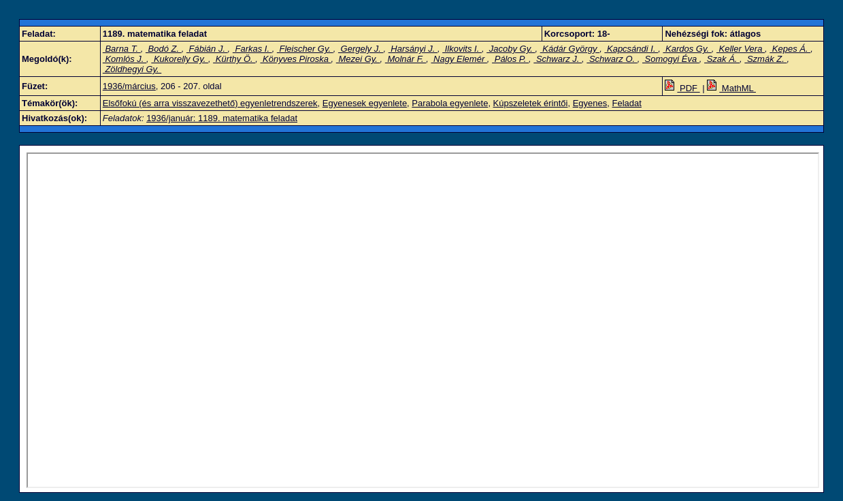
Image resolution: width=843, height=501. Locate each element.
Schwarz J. (557, 59)
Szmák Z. (765, 59)
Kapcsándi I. (631, 49)
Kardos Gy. (687, 49)
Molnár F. (405, 59)
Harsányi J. (413, 49)
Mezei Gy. (358, 59)
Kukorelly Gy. (179, 59)
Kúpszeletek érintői (530, 103)
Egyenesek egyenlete (365, 103)
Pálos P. (510, 59)
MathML (731, 88)
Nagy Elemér (458, 59)
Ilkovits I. (462, 49)
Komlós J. (124, 59)
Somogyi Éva (670, 59)
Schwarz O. (611, 59)
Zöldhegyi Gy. (132, 69)
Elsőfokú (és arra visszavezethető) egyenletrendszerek (210, 103)
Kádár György (569, 49)
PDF (682, 88)
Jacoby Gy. (510, 49)
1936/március (129, 86)
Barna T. (122, 49)
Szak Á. (722, 59)
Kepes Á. (790, 49)
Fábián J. (207, 49)
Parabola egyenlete (450, 103)
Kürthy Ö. (234, 59)
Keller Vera (740, 49)
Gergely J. (360, 49)
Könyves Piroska (296, 59)
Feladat (627, 103)
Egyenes (590, 103)
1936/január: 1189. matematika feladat (221, 118)
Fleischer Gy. (305, 49)
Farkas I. (252, 49)
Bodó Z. (164, 49)
